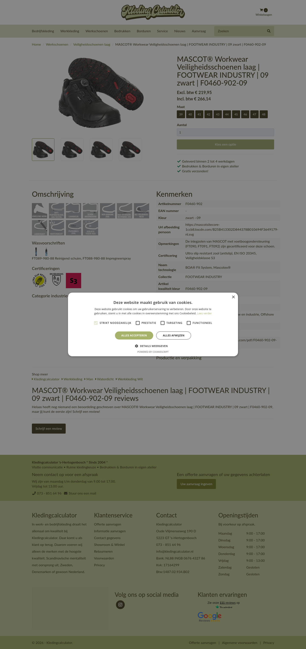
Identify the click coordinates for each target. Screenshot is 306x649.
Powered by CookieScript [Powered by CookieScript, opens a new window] (153, 351)
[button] (153, 346)
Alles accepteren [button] (134, 335)
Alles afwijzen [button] (173, 335)
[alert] (153, 324)
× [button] (233, 297)
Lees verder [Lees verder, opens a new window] (204, 313)
